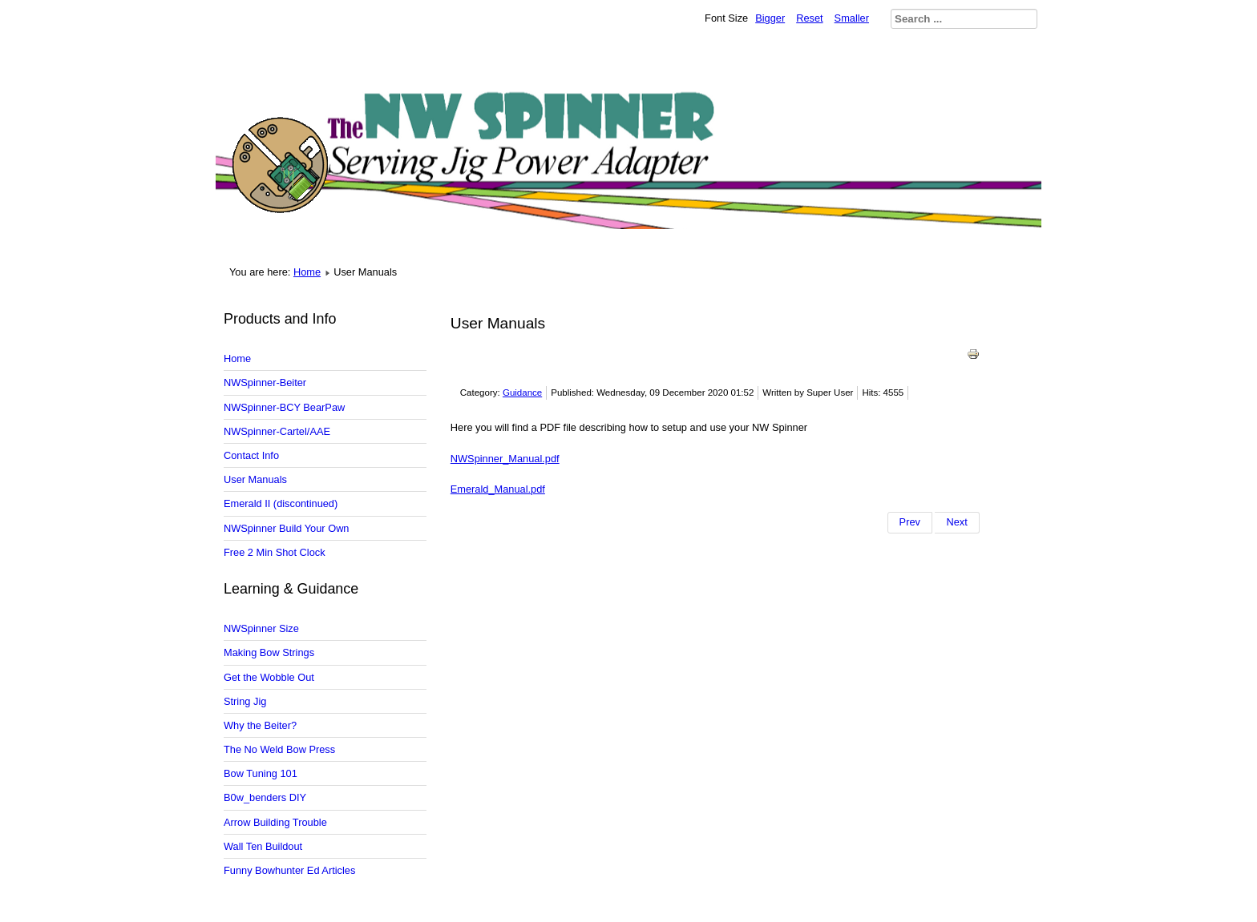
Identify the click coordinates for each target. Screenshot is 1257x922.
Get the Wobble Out (269, 677)
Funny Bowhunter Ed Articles (289, 870)
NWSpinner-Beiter (265, 382)
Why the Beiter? (260, 725)
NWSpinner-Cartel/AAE (277, 431)
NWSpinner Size (261, 628)
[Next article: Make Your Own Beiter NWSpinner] (957, 522)
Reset (809, 18)
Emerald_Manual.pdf (498, 489)
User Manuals (255, 479)
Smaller (852, 18)
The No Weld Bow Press (279, 749)
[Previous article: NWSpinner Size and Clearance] (909, 522)
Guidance (522, 392)
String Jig (245, 701)
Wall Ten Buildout (263, 846)
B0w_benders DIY (265, 797)
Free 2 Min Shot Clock (274, 552)
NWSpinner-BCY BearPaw (284, 407)
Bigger (770, 18)
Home (307, 272)
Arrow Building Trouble (275, 822)
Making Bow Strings (269, 652)
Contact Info (251, 455)
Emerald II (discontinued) (280, 503)
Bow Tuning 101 (260, 773)
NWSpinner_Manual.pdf (505, 459)
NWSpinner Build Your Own (287, 528)
